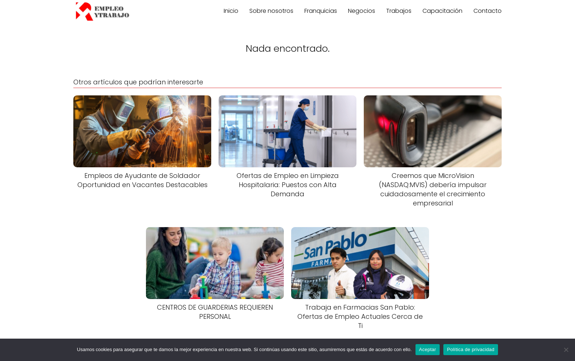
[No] (565, 349)
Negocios (361, 11)
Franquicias (320, 11)
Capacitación (442, 11)
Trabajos (398, 11)
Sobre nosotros (271, 11)
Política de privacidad (470, 349)
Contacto (487, 11)
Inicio (231, 11)
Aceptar (427, 349)
